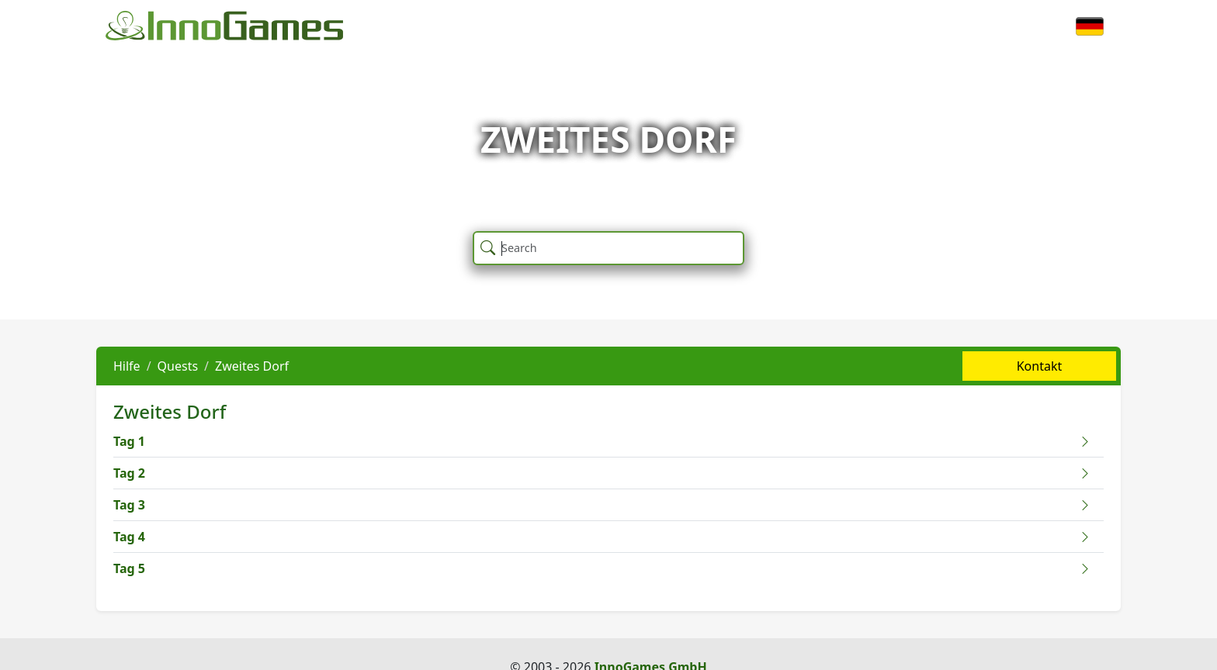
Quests (178, 366)
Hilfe (126, 366)
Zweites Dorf (252, 366)
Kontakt (1040, 366)
